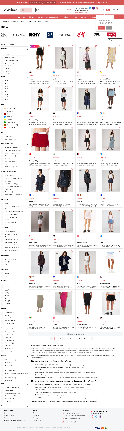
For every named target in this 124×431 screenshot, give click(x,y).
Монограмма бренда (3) (13, 186)
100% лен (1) (9, 365)
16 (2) (6, 99)
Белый (30, 236)
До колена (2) (9, 312)
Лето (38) (8, 401)
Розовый (77, 236)
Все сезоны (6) (10, 398)
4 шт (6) (7, 295)
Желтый (101, 72)
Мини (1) (7, 273)
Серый (77, 72)
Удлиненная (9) (10, 320)
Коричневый (80, 195)
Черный (30, 72)
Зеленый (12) (9, 122)
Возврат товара (9, 415)
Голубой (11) (9, 117)
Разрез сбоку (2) (10, 222)
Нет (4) (7, 276)
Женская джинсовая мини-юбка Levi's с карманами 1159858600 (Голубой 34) (111, 124)
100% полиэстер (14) (11, 371)
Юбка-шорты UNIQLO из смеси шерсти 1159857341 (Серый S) (87, 205)
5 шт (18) (7, 301)
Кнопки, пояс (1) (10, 245)
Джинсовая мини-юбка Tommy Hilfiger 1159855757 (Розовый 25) (87, 246)
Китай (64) (8, 345)
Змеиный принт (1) (11, 161)
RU (108, 10)
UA (103, 10)
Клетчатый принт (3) (12, 167)
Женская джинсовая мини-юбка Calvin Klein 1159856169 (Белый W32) (40, 246)
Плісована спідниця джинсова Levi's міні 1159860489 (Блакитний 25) (63, 83)
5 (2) (6, 298)
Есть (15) (7, 262)
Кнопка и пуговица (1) (12, 239)
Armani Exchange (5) (11, 57)
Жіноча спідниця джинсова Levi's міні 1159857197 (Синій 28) (110, 205)
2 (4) (6, 80)
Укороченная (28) (11, 323)
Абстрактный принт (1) (12, 148)
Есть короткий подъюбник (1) (14, 211)
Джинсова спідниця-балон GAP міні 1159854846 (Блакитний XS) (110, 246)
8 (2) (6, 89)
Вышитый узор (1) (11, 156)
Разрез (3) (8, 220)
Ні (108, 28)
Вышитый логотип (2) (12, 153)
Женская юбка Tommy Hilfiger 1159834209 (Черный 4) (87, 328)
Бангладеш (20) (10, 332)
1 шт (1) (7, 287)
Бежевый (104, 113)
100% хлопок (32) (10, 378)
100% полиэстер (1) (11, 259)
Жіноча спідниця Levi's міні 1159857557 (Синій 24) (62, 205)
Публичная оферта (10, 418)
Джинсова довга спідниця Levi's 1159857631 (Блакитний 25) (110, 164)
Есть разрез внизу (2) (12, 214)
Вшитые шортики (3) (12, 206)
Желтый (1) (9, 119)
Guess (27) (8, 71)
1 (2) (6, 284)
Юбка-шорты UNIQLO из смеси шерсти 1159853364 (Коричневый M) (39, 287)
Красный (30, 154)
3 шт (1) (7, 293)
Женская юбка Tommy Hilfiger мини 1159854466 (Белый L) (110, 287)
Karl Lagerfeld (101, 34)
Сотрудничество (38, 418)
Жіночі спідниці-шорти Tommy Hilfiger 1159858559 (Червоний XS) (39, 165)
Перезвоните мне (81, 12)
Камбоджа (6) (9, 343)
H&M (86, 34)
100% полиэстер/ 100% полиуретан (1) (16, 374)
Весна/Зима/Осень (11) (12, 388)
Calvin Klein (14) (10, 63)
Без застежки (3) (10, 231)
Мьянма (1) (8, 351)
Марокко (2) (9, 348)
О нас (35, 413)
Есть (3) (7, 158)
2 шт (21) (7, 290)
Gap (55, 34)
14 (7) (6, 97)
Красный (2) (9, 128)
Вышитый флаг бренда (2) (13, 178)
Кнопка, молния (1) (11, 242)
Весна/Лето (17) (10, 390)
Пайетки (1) (8, 189)
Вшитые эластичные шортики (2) (16, 209)
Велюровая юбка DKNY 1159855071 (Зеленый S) (37, 328)
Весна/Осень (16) (10, 396)
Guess (70, 34)
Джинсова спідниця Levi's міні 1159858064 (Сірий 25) (63, 164)
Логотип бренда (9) (11, 184)
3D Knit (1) (8, 203)
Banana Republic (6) (11, 60)
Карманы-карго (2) (11, 217)
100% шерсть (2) (10, 380)
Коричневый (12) (11, 125)
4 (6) (6, 83)
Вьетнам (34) (9, 334)
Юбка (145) (8, 136)
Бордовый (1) (9, 114)
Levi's (117, 34)
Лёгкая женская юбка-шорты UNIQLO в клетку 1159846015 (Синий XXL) (39, 206)
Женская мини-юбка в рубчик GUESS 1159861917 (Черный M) (39, 82)
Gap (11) (7, 68)
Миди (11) (8, 315)
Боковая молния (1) (11, 234)
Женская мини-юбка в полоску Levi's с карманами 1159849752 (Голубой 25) (87, 287)
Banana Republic (8, 34)
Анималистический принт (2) (15, 150)
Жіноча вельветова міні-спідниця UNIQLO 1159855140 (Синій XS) (62, 287)
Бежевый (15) (10, 109)
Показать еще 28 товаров (76, 334)
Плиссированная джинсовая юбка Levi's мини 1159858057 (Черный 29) (86, 165)
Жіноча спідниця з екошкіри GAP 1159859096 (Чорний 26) (62, 123)
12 (94, 338)
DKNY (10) (8, 66)
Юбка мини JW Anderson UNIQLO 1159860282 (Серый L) (86, 82)
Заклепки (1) (9, 181)
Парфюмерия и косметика (73, 17)
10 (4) (6, 91)
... (89, 338)
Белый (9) (8, 111)
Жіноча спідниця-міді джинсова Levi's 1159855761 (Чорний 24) (63, 246)
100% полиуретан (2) (11, 368)
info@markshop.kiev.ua (72, 422)
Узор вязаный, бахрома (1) (13, 194)
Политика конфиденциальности (14, 420)
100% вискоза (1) (10, 362)
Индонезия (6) (9, 340)
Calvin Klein (24, 34)
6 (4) (6, 86)
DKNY (39, 34)
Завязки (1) (8, 237)
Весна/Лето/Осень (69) (12, 393)
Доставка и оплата (10, 413)
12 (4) (6, 94)
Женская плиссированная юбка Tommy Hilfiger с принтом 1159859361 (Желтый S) (110, 83)
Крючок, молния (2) (11, 250)
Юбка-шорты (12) (10, 139)
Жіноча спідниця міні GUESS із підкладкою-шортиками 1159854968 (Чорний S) (110, 328)
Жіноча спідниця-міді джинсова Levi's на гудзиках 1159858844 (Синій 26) (87, 124)
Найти (69, 10)
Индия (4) (8, 337)
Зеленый (30, 317)
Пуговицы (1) (9, 192)
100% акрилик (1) (10, 360)
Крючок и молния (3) (12, 247)
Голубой (54, 72)
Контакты (36, 415)
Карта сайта (37, 420)
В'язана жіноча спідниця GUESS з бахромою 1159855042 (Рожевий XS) (63, 328)
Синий (77, 113)
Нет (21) (7, 265)
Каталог (23, 10)
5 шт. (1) (7, 303)
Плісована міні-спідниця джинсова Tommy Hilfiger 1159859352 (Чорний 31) (38, 124)
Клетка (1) (8, 164)
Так (101, 28)
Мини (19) (8, 318)
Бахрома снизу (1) (11, 175)
